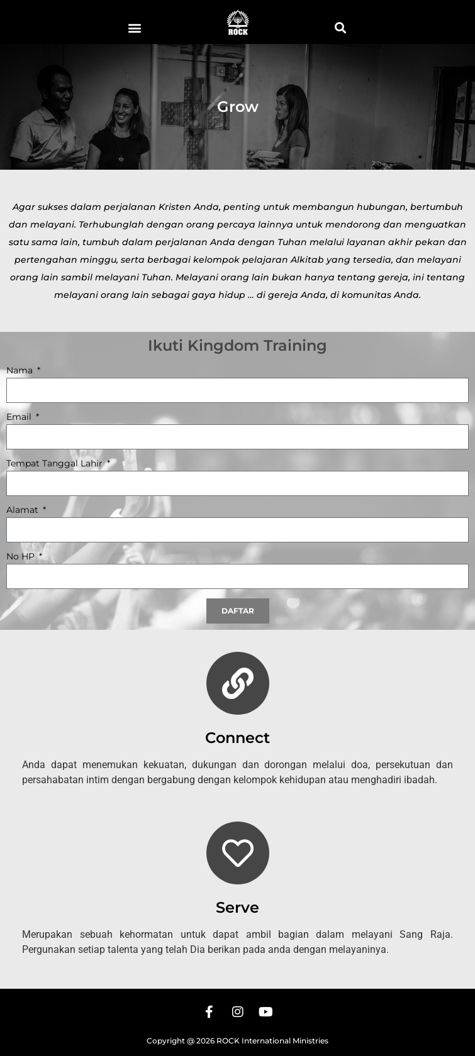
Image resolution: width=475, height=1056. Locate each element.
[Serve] (237, 853)
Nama (20, 371)
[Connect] (237, 683)
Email (20, 417)
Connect (237, 738)
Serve (237, 907)
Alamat (23, 510)
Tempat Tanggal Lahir (55, 464)
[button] (135, 27)
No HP (21, 557)
